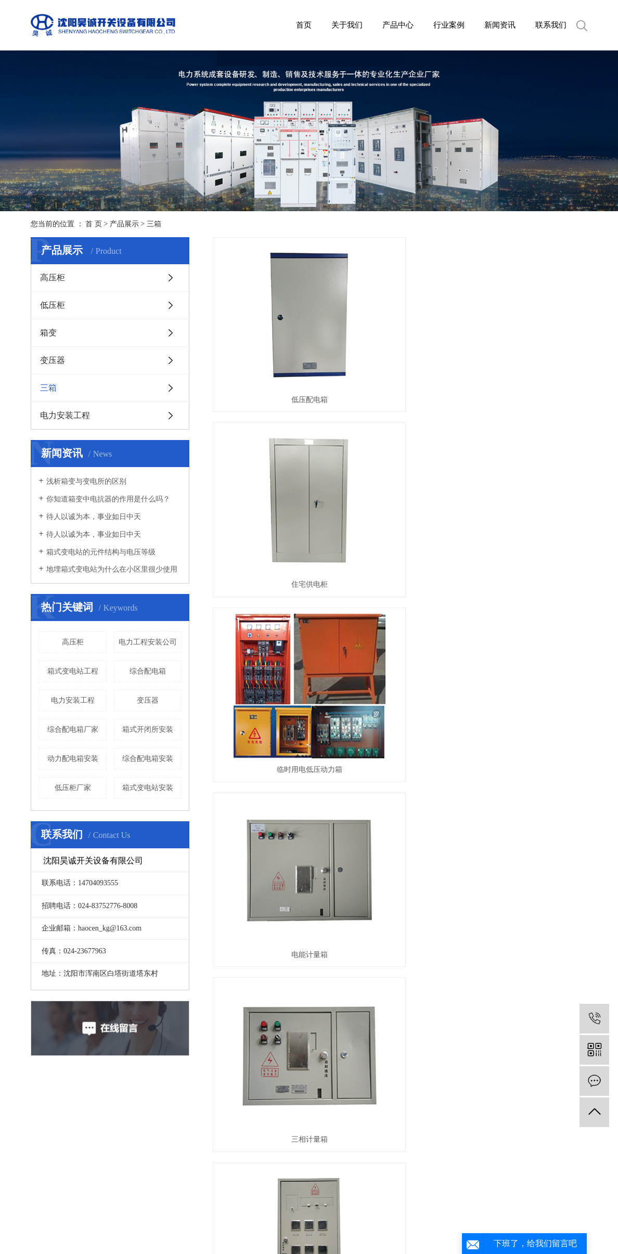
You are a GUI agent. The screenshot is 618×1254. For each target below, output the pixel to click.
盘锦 (374, 1227)
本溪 (407, 1227)
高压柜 (52, 277)
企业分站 (293, 1240)
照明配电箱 (271, 587)
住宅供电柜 (400, 339)
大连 (308, 1227)
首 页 (93, 224)
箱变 (48, 332)
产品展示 (124, 224)
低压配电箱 (271, 339)
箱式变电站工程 (72, 671)
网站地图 (328, 1240)
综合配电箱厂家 (72, 729)
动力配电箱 (400, 587)
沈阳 (292, 1227)
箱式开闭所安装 (147, 729)
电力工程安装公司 (148, 642)
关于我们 (347, 25)
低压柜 (52, 305)
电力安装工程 (65, 415)
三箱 (154, 224)
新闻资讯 (500, 25)
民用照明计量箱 (528, 463)
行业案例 (449, 25)
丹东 (423, 1227)
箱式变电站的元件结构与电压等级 (101, 552)
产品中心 (398, 25)
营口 (390, 1227)
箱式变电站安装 (147, 788)
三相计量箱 (400, 463)
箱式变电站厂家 (111, 1227)
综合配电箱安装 (147, 758)
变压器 (52, 360)
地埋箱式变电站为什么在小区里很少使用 (111, 569)
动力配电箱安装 (72, 758)
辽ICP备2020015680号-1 (436, 1215)
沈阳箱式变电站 (164, 1227)
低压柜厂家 (73, 788)
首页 (304, 25)
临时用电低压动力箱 (528, 339)
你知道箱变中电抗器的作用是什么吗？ (108, 499)
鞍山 (325, 1227)
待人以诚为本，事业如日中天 (93, 517)
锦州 (439, 1227)
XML (374, 1240)
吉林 (341, 1227)
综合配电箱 (148, 671)
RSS (354, 1240)
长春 (358, 1227)
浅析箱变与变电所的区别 (86, 481)
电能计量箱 (271, 463)
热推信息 (259, 1240)
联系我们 (550, 25)
